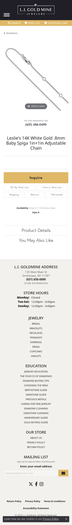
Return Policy (36, 447)
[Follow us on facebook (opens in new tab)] (36, 484)
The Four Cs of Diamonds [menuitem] (36, 376)
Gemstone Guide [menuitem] (36, 394)
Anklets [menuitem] (36, 356)
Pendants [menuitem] (36, 337)
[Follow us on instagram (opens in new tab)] (41, 484)
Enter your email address (36, 466)
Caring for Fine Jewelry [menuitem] (36, 403)
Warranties (57, 194)
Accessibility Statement (36, 508)
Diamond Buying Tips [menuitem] (36, 380)
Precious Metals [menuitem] (36, 399)
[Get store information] (36, 283)
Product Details (36, 230)
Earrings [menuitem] (36, 342)
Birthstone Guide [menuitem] (36, 390)
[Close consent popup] (66, 519)
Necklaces (12, 33)
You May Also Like (36, 240)
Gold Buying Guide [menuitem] (36, 422)
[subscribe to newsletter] (63, 473)
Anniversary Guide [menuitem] (36, 417)
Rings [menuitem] (36, 346)
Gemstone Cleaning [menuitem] (35, 413)
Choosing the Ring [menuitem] (36, 385)
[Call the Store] (36, 279)
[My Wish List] (32, 23)
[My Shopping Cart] (56, 23)
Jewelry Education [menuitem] (36, 371)
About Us (36, 437)
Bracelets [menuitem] (36, 328)
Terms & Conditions (54, 501)
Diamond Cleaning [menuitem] (36, 408)
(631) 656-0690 (36, 124)
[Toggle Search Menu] (14, 23)
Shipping (14, 194)
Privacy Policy (36, 442)
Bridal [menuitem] (36, 323)
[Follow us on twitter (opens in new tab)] (31, 484)
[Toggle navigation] (6, 15)
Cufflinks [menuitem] (36, 351)
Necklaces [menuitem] (36, 333)
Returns (35, 194)
